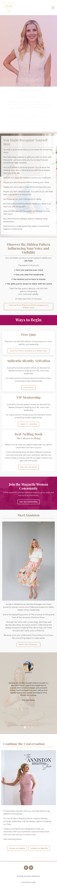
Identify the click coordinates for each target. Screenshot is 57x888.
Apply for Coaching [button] (28, 424)
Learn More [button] (28, 387)
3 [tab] (32, 727)
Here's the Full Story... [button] (28, 644)
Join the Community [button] (28, 502)
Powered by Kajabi (28, 882)
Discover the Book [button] (28, 467)
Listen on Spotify (39, 848)
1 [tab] (25, 727)
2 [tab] (28, 727)
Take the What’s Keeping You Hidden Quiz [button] (28, 351)
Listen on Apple (17, 848)
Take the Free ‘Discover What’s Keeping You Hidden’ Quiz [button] (28, 306)
